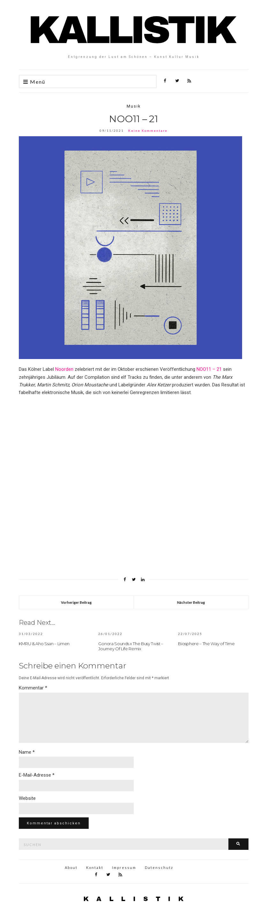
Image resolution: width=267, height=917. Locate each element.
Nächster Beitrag (191, 602)
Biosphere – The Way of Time (206, 643)
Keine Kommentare (147, 130)
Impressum (124, 867)
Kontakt (94, 867)
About (71, 867)
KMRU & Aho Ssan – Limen (44, 643)
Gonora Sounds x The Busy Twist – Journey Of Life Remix (130, 646)
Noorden (64, 369)
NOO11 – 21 (209, 369)
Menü (34, 82)
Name (27, 752)
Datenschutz (159, 867)
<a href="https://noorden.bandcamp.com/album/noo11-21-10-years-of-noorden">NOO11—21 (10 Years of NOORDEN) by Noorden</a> (124, 481)
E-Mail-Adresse (37, 775)
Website (27, 798)
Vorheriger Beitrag (76, 602)
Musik (134, 106)
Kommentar (33, 688)
